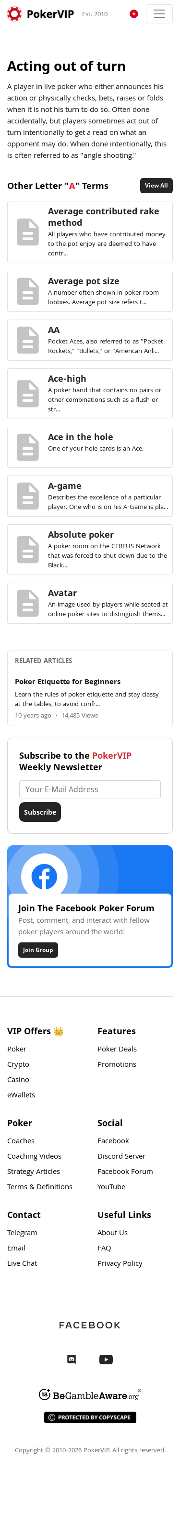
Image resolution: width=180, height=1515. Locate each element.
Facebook (113, 1142)
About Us (112, 1233)
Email (16, 1249)
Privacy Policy (120, 1264)
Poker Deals (117, 1050)
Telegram (22, 1233)
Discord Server (121, 1157)
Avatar (62, 592)
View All (156, 185)
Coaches (21, 1142)
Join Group (38, 950)
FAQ (104, 1249)
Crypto (18, 1065)
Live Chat (22, 1264)
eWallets (21, 1096)
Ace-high (67, 378)
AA (54, 329)
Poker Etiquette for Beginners (67, 682)
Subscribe (40, 812)
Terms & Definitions (39, 1188)
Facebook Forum (125, 1172)
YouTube (111, 1188)
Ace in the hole (80, 436)
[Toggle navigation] (159, 13)
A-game (65, 485)
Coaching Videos (34, 1157)
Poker (16, 1050)
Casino (18, 1080)
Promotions (116, 1065)
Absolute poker (81, 534)
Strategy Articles (33, 1172)
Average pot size (84, 281)
